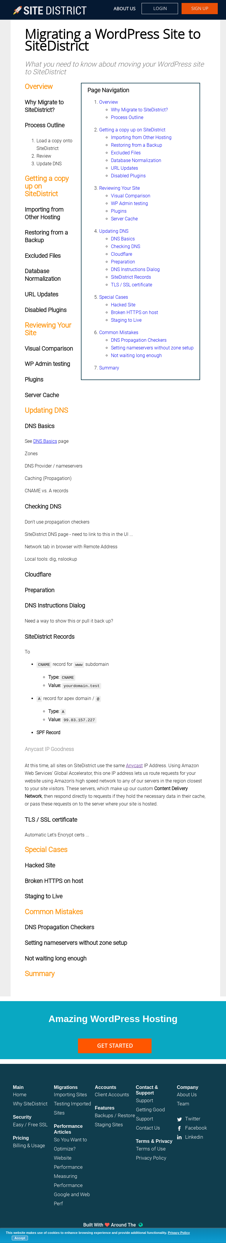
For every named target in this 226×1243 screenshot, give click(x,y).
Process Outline (127, 117)
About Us (124, 8)
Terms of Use (151, 1145)
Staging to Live (126, 320)
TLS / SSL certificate (131, 285)
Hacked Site (123, 305)
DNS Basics (123, 239)
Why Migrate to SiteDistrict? (139, 110)
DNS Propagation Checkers (139, 340)
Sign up (199, 8)
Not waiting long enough (136, 355)
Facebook (196, 1124)
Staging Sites (109, 1121)
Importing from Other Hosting (141, 137)
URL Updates (124, 168)
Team (183, 1100)
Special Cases (113, 297)
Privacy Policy (179, 1232)
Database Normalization (136, 160)
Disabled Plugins (128, 176)
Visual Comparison (130, 196)
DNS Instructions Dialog (135, 269)
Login (160, 8)
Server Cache (124, 219)
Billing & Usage (29, 1142)
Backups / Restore (115, 1112)
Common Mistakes (118, 332)
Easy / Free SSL (30, 1121)
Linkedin (194, 1133)
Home (19, 1091)
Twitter (192, 1115)
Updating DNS (113, 231)
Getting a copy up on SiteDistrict (132, 130)
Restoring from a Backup (136, 145)
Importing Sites (70, 1091)
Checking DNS (125, 246)
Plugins (119, 211)
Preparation (123, 262)
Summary (109, 368)
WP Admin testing (129, 203)
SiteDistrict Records (131, 277)
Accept (19, 1238)
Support (144, 1097)
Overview (108, 102)
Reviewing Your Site (119, 188)
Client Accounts (112, 1091)
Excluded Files (126, 153)
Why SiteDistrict (30, 1100)
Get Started (115, 1042)
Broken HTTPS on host (134, 312)
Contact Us (148, 1124)
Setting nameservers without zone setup (152, 348)
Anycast (134, 762)
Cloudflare (121, 254)
